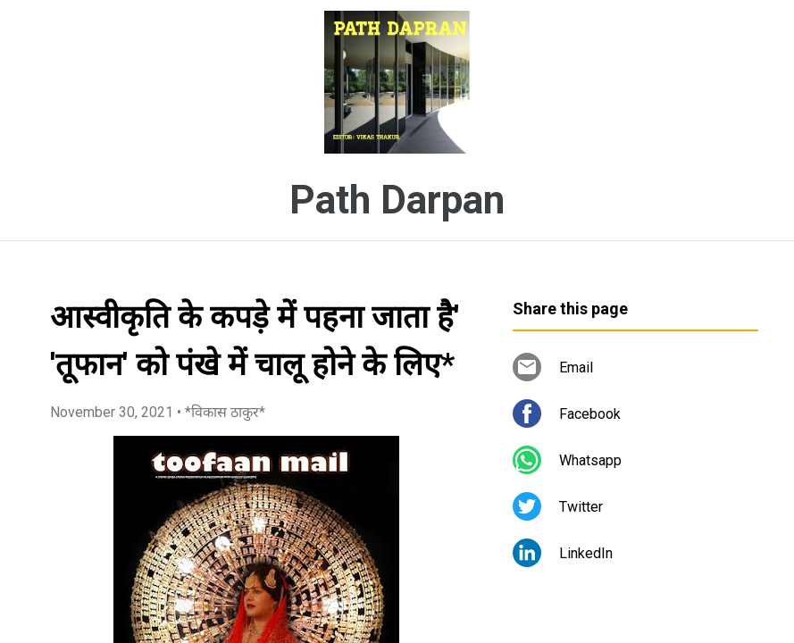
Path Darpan (397, 200)
